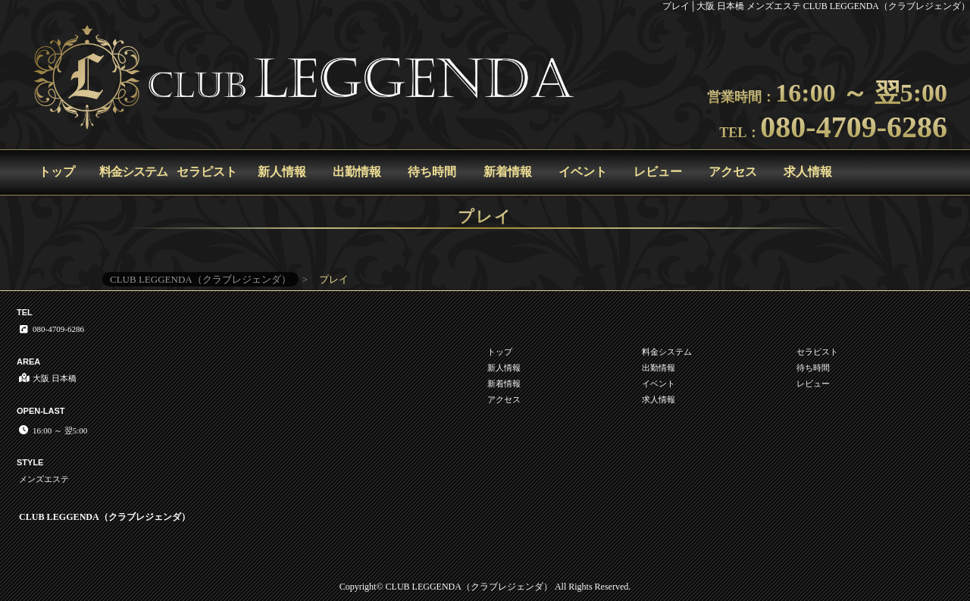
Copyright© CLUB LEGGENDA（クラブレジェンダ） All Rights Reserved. (485, 586)
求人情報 (808, 171)
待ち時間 (432, 171)
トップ (57, 171)
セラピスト (207, 171)
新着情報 (507, 171)
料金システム (133, 171)
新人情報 (282, 171)
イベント (583, 171)
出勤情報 (357, 171)
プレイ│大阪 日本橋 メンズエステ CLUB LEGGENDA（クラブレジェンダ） (816, 6)
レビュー (658, 171)
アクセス (733, 171)
